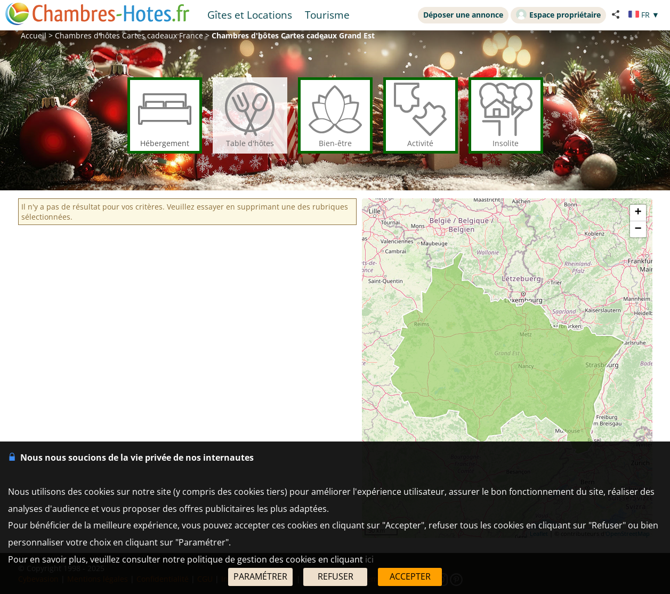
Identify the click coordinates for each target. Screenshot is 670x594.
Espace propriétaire (558, 14)
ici (369, 559)
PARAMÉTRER (260, 576)
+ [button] (637, 213)
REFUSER (335, 576)
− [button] (637, 229)
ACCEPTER (410, 576)
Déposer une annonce (463, 15)
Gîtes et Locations (249, 14)
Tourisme (327, 14)
